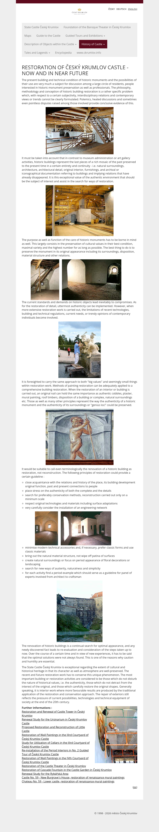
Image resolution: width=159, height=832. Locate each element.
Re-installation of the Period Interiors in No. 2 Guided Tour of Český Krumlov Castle (55, 752)
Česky (111, 9)
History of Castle (93, 44)
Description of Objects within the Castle (50, 44)
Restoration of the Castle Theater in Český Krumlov (54, 766)
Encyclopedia (63, 52)
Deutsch (121, 9)
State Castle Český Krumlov (41, 27)
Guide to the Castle (48, 36)
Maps (27, 36)
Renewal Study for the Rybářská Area (45, 774)
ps (134, 787)
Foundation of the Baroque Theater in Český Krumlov (97, 27)
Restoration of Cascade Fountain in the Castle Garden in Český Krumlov (67, 770)
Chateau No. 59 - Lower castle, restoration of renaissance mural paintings (68, 781)
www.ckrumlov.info (89, 52)
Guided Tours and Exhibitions (85, 36)
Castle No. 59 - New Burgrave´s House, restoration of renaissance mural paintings (73, 777)
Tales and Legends (37, 52)
